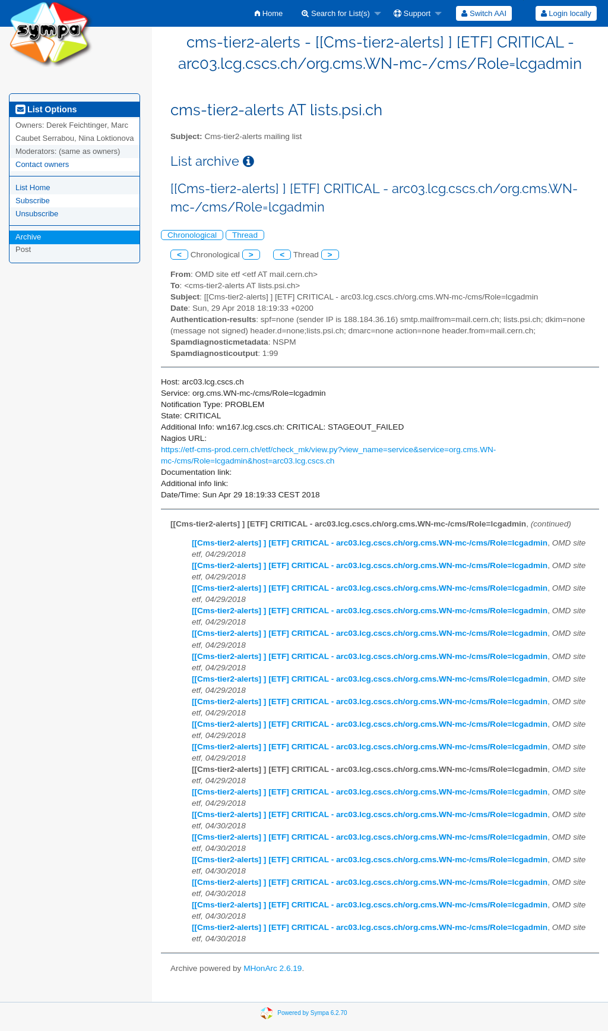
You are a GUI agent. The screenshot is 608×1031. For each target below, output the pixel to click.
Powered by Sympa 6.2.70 (312, 1013)
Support (412, 13)
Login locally (566, 13)
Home (269, 13)
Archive (28, 236)
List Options (46, 109)
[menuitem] (268, 13)
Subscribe (32, 200)
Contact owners (42, 164)
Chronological (192, 235)
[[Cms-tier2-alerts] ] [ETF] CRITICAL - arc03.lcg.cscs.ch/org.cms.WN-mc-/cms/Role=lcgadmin (369, 542)
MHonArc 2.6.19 (272, 968)
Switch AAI (483, 13)
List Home (32, 187)
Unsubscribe (36, 213)
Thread (245, 235)
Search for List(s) (336, 13)
